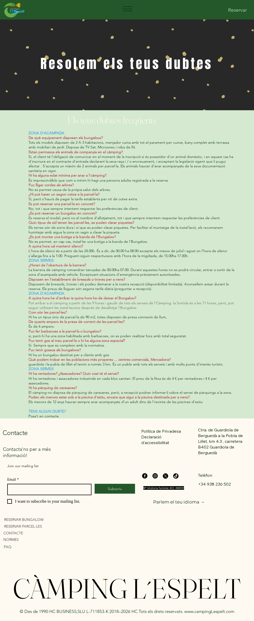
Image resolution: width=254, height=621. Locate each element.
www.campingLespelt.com (209, 611)
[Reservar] (237, 10)
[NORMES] (33, 539)
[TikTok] (176, 476)
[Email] (48, 489)
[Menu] (127, 8)
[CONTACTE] (33, 533)
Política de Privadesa (161, 431)
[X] (165, 476)
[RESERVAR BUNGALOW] (34, 520)
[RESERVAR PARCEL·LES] (34, 526)
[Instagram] (155, 476)
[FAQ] (29, 547)
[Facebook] (145, 476)
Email (13, 479)
